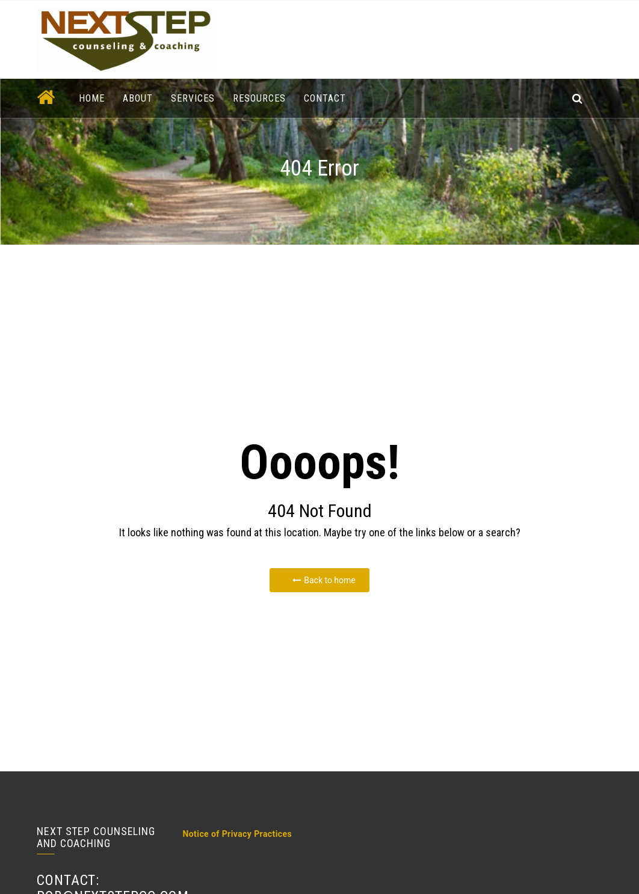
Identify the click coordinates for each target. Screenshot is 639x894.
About (138, 98)
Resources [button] (259, 98)
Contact (325, 98)
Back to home (324, 580)
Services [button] (193, 98)
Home (92, 98)
